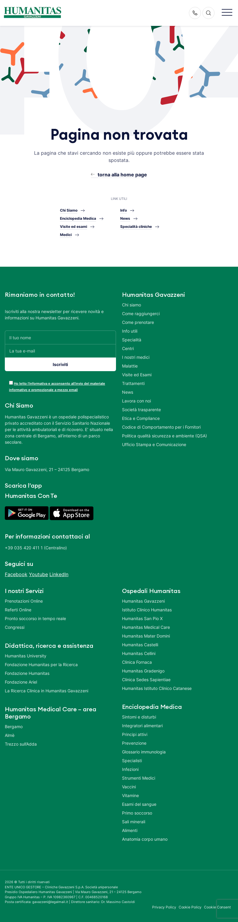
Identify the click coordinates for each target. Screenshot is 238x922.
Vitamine (130, 795)
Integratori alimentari (142, 725)
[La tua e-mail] (60, 351)
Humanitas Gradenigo (143, 670)
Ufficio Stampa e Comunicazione (154, 444)
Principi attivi (134, 734)
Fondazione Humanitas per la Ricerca (41, 664)
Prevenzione (134, 743)
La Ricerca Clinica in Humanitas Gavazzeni (46, 690)
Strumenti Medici (138, 778)
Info (123, 210)
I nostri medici (135, 357)
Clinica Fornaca (137, 662)
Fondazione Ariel (21, 682)
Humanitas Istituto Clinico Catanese (157, 688)
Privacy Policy (164, 907)
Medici (66, 234)
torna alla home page (122, 175)
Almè (9, 735)
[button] (227, 13)
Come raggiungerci (141, 313)
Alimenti (129, 830)
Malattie (130, 365)
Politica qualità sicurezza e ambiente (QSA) (164, 435)
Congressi (14, 627)
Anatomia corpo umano (145, 839)
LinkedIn (58, 574)
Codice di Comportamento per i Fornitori (161, 427)
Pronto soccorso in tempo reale (35, 618)
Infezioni (130, 769)
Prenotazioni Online (24, 601)
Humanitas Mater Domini (146, 635)
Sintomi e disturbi (139, 716)
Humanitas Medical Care (146, 627)
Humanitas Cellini (138, 653)
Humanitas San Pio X (142, 618)
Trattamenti (133, 383)
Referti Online (18, 609)
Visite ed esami (73, 226)
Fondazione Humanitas (27, 673)
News (125, 218)
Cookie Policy (190, 907)
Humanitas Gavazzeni (143, 601)
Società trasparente (141, 409)
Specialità (131, 339)
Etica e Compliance (141, 418)
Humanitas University (25, 655)
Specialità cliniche (136, 226)
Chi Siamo (68, 210)
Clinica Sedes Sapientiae (146, 679)
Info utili (129, 331)
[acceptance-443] (11, 383)
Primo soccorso (137, 812)
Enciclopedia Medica (78, 218)
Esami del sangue (139, 804)
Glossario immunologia (144, 751)
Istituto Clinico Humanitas (147, 609)
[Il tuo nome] (60, 337)
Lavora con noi (136, 400)
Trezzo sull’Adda (21, 744)
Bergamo (14, 726)
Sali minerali (133, 821)
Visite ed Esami (137, 374)
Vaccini (129, 786)
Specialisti (132, 760)
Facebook (16, 574)
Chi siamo (131, 304)
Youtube (38, 574)
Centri (128, 348)
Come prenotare (138, 322)
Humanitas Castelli (140, 644)
